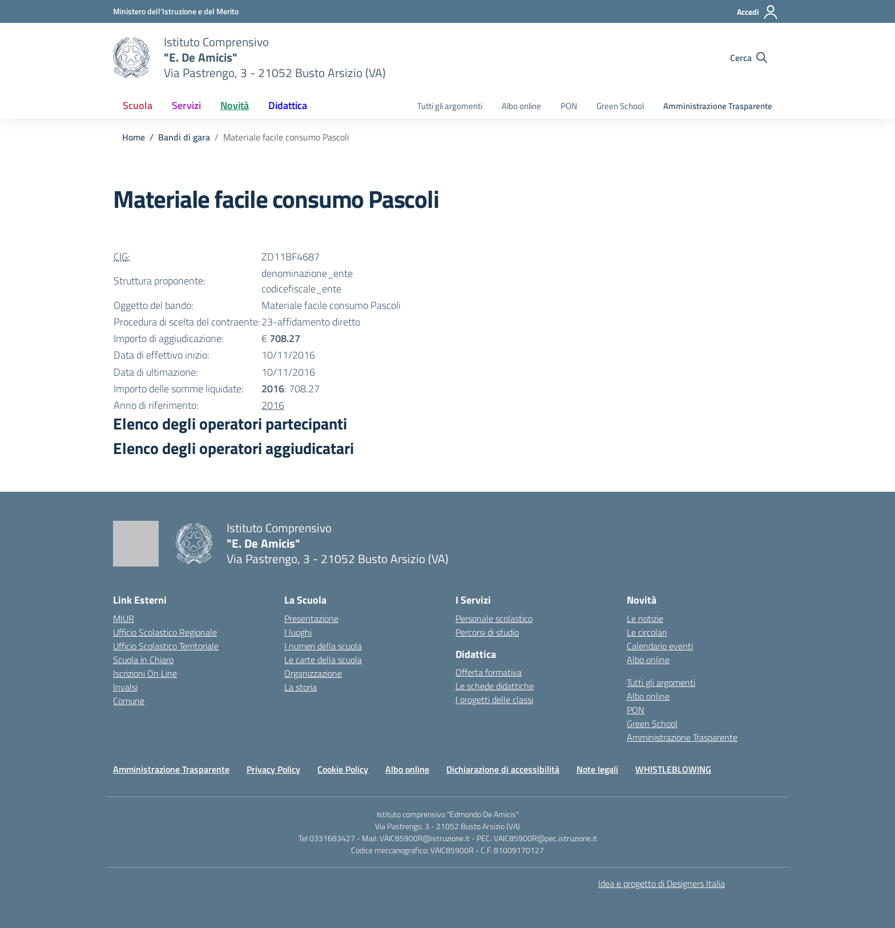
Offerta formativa (488, 672)
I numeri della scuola (323, 646)
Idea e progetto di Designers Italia (661, 883)
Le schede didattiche (494, 686)
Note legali (597, 769)
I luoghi (298, 632)
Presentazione (311, 618)
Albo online (521, 106)
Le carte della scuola (323, 659)
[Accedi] (757, 12)
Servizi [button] (186, 105)
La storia (300, 687)
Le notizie (645, 618)
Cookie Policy (342, 769)
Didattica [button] (287, 105)
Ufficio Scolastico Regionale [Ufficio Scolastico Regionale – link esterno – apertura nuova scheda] (165, 632)
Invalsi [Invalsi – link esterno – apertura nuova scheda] (125, 687)
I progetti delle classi (494, 699)
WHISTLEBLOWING (673, 769)
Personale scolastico (494, 618)
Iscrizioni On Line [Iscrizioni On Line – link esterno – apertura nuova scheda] (145, 673)
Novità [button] (234, 105)
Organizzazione (313, 673)
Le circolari (647, 632)
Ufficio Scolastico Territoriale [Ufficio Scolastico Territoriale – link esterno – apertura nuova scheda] (166, 646)
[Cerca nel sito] (749, 57)
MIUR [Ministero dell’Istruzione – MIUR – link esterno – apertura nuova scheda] (123, 618)
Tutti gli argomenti (449, 106)
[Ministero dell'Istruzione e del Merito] (176, 11)
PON (569, 106)
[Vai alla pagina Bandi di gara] (184, 137)
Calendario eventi (660, 646)
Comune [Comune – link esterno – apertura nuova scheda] (128, 701)
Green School (620, 106)
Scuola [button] (137, 105)
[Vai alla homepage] (131, 57)
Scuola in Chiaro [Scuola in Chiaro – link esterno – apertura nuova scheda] (143, 659)
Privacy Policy (273, 769)
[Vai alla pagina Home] (133, 137)
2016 (272, 405)
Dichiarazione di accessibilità (502, 769)
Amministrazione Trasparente (717, 106)
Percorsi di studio (487, 632)
